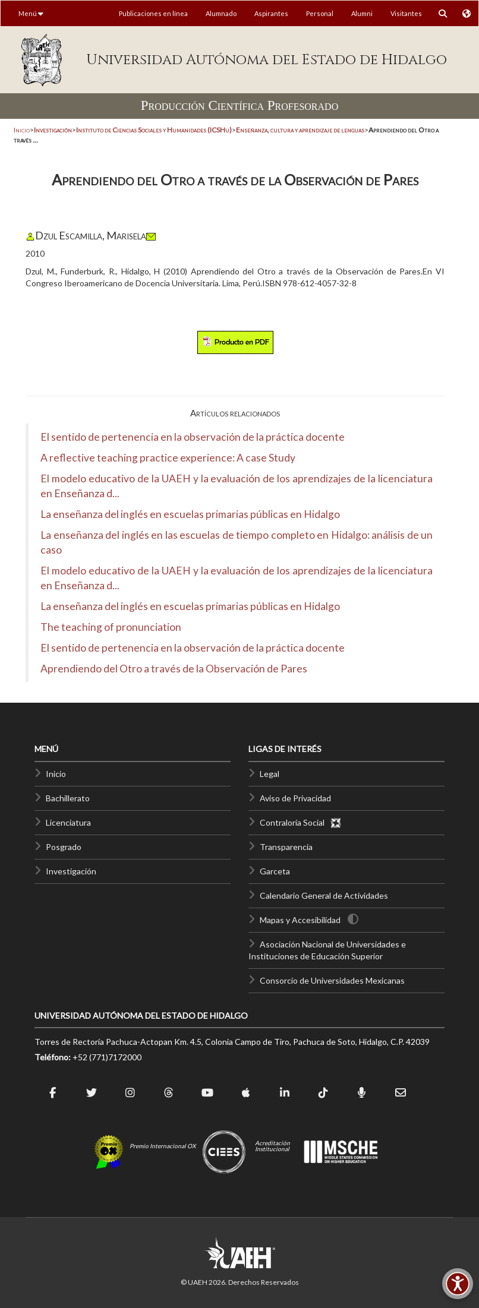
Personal (319, 13)
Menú (30, 13)
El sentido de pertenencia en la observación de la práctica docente (192, 437)
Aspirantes (271, 13)
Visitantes (406, 13)
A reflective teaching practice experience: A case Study (167, 457)
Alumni (362, 13)
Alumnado (221, 13)
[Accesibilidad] (457, 1283)
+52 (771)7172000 (107, 1057)
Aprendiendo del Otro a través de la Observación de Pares (173, 668)
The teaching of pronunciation (110, 627)
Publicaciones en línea (153, 13)
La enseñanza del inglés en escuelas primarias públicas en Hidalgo (190, 514)
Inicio (22, 129)
